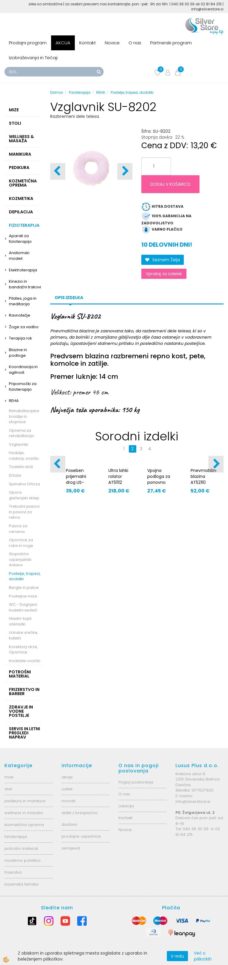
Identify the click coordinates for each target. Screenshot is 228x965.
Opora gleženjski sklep (24, 495)
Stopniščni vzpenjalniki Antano (20, 559)
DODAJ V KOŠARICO (170, 184)
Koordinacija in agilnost (23, 369)
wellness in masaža (23, 813)
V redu (177, 956)
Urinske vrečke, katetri (23, 635)
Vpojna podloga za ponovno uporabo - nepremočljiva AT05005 (160, 485)
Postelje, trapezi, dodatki (25, 576)
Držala (15, 475)
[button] (124, 171)
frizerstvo (13, 872)
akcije (67, 777)
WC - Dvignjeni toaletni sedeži (23, 607)
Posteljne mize (23, 596)
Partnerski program (171, 43)
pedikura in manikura (24, 801)
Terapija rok (20, 338)
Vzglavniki (18, 444)
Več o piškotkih (203, 956)
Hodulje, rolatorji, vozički (24, 455)
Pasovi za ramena (18, 528)
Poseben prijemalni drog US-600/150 (76, 479)
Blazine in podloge (18, 352)
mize (9, 777)
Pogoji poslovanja (135, 782)
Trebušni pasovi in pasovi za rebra (24, 511)
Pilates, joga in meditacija (23, 301)
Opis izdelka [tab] (69, 298)
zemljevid (70, 848)
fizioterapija (15, 836)
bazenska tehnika (21, 884)
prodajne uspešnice (81, 836)
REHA (14, 400)
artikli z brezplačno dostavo (79, 818)
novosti (68, 801)
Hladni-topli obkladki (20, 621)
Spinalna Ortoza (24, 484)
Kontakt (87, 43)
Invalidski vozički (24, 661)
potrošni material (21, 848)
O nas (135, 43)
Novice (112, 43)
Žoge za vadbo (24, 327)
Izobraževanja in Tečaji (33, 57)
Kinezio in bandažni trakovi (25, 284)
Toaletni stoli (21, 467)
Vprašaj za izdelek (164, 274)
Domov (56, 92)
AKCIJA (63, 43)
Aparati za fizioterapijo (20, 238)
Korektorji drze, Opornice (23, 649)
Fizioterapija (80, 92)
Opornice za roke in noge (21, 542)
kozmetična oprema (24, 825)
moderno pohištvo (22, 860)
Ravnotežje (19, 315)
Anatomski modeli (19, 255)
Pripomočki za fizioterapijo (23, 386)
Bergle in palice (24, 587)
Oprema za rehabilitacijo (21, 433)
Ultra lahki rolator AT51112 (118, 476)
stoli (8, 789)
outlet (66, 789)
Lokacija (126, 806)
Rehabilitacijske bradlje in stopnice (24, 416)
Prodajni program (28, 43)
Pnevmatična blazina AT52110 (203, 476)
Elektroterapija (23, 270)
